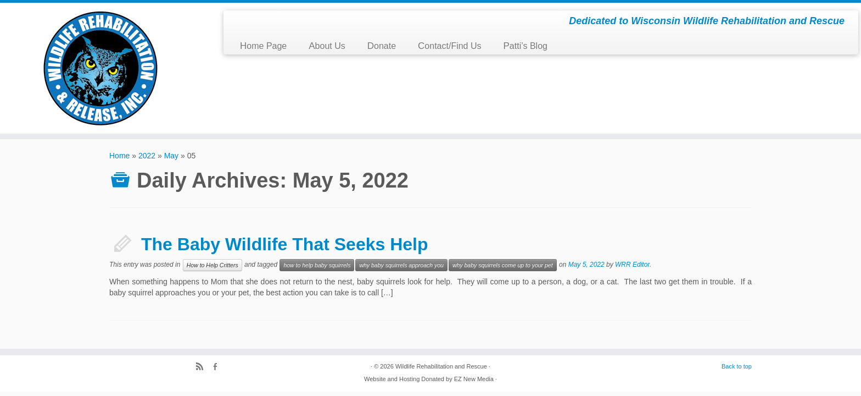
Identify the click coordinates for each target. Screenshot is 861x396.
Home (119, 155)
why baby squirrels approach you (401, 265)
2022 (146, 155)
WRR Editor (632, 264)
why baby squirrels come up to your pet (502, 265)
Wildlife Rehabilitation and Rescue (441, 366)
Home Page (263, 46)
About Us (327, 46)
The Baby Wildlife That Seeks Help (284, 244)
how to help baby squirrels (316, 265)
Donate (381, 46)
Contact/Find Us (449, 46)
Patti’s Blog (525, 46)
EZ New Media (474, 379)
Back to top (737, 366)
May (171, 155)
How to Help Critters (212, 265)
